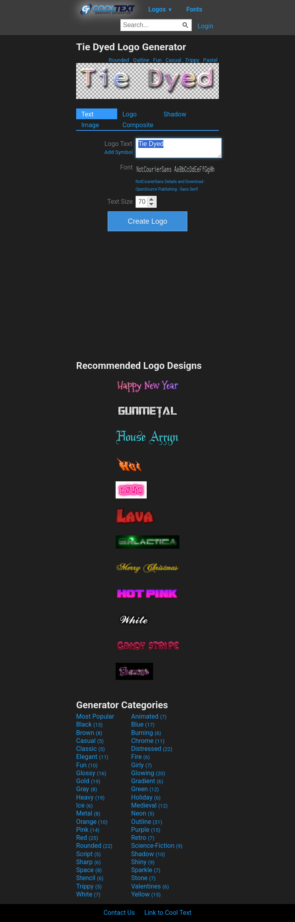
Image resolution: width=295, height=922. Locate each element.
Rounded (118, 60)
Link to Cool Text (167, 912)
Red (87, 837)
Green (145, 789)
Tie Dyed (179, 148)
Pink (88, 829)
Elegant (92, 756)
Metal (88, 813)
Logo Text (118, 147)
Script (88, 854)
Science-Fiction (157, 845)
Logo (129, 114)
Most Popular (95, 716)
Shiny (143, 862)
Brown (89, 733)
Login (205, 26)
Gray (86, 789)
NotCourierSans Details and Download (169, 181)
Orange (92, 821)
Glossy (91, 773)
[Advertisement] (38, 160)
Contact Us (119, 912)
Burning (146, 733)
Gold (88, 781)
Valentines (150, 886)
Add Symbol (118, 152)
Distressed (151, 749)
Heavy (90, 797)
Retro (142, 837)
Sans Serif (189, 189)
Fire (140, 756)
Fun (157, 60)
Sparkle (145, 870)
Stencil (89, 878)
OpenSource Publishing (156, 189)
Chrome (148, 741)
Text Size (120, 201)
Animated (149, 716)
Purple (145, 829)
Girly (141, 765)
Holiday (146, 797)
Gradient (147, 781)
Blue (143, 724)
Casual (173, 60)
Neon (142, 813)
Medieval (149, 805)
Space (89, 870)
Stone (143, 878)
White (88, 894)
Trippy (192, 60)
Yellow (146, 894)
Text (87, 114)
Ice (84, 805)
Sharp (88, 862)
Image (90, 125)
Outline (141, 60)
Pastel (210, 60)
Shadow (174, 114)
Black (89, 724)
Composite (137, 125)
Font (126, 167)
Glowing (148, 773)
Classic (90, 749)
